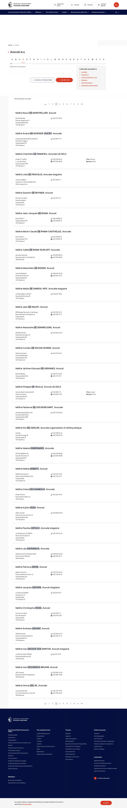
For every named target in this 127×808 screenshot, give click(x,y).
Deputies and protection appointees (76, 744)
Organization (40, 736)
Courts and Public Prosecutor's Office (20, 12)
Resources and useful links (80, 12)
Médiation (39, 12)
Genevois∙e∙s (85, 75)
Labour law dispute (70, 739)
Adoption (68, 733)
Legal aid (68, 736)
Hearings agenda (99, 736)
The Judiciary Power (52, 12)
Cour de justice (12, 758)
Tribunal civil (11, 737)
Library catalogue (99, 749)
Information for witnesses (72, 746)
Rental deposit (69, 741)
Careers (39, 744)
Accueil (10, 45)
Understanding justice (43, 733)
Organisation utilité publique (89, 85)
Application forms (99, 761)
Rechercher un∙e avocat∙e (17, 66)
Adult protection (70, 751)
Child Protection (70, 754)
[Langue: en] (116, 12)
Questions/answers (100, 766)
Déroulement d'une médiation (17, 783)
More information (27, 804)
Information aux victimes (72, 749)
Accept (106, 803)
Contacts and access (98, 12)
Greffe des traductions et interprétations (20, 766)
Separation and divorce (72, 757)
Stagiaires (84, 80)
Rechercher (65, 80)
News (38, 749)
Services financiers (99, 771)
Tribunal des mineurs (14, 750)
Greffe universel (12, 768)
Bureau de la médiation (15, 780)
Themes (65, 12)
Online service (98, 746)
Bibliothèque (40, 751)
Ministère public (12, 735)
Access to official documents (102, 763)
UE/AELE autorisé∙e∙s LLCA (89, 77)
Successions (69, 759)
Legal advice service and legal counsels (105, 768)
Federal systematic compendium (103, 744)
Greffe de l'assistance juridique (17, 761)
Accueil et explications (43, 80)
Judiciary (39, 741)
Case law (96, 733)
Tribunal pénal (12, 740)
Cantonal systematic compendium (104, 741)
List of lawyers (98, 739)
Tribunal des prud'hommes (15, 748)
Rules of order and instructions (46, 746)
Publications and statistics (44, 754)
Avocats (17, 45)
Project (39, 739)
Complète (84, 72)
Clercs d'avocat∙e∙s (87, 83)
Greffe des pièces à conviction (17, 763)
